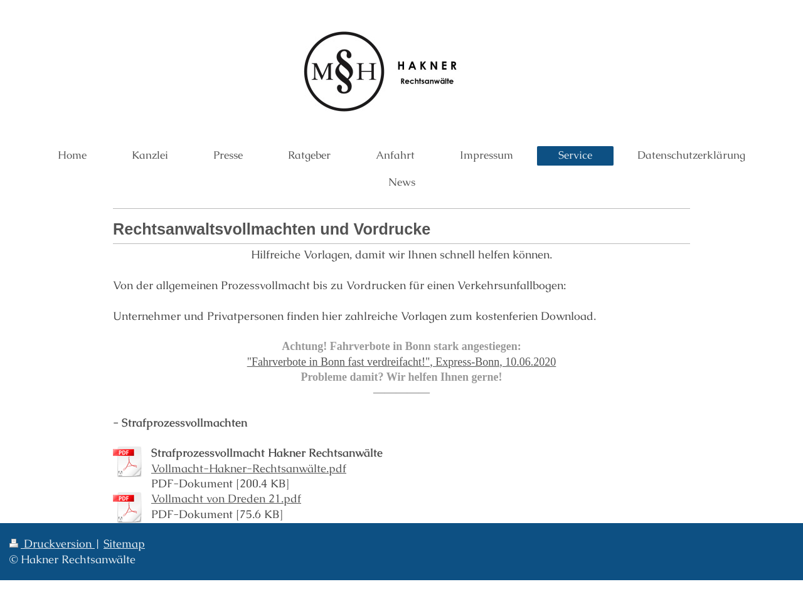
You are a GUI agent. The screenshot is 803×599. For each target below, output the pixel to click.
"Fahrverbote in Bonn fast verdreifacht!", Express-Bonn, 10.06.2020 (401, 362)
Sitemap (124, 543)
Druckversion (52, 543)
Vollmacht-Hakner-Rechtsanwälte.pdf (248, 468)
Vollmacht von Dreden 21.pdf (226, 498)
